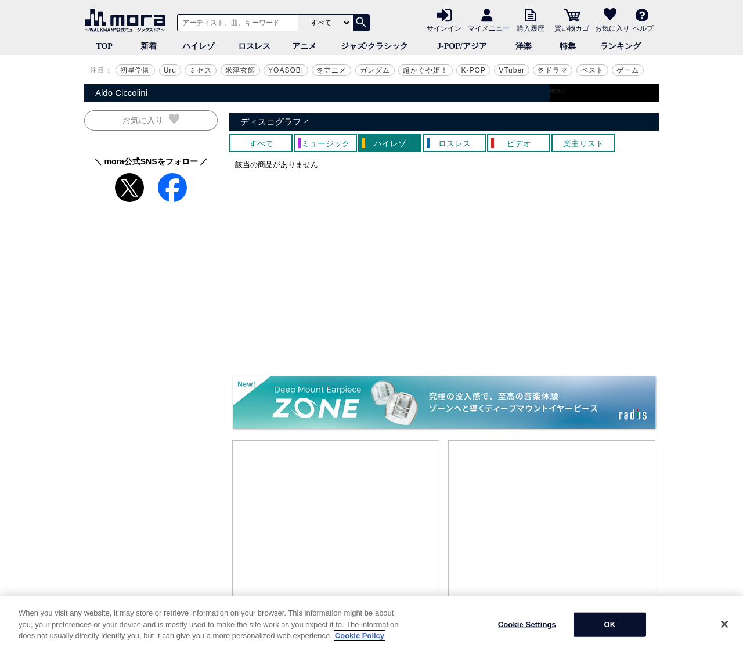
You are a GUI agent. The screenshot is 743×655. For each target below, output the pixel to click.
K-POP (473, 70)
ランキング (620, 46)
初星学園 (135, 70)
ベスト (592, 70)
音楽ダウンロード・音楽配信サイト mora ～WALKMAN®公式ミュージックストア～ (127, 20)
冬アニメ (331, 70)
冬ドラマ (553, 70)
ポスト (558, 91)
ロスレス (254, 46)
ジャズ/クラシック (374, 46)
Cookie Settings (527, 624)
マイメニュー (489, 27)
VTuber (512, 70)
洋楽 (523, 46)
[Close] (724, 624)
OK (609, 624)
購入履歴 (530, 27)
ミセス (200, 70)
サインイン (444, 27)
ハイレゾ (198, 46)
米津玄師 (240, 70)
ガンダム (375, 70)
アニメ (304, 46)
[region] (371, 625)
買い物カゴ (571, 27)
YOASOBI (286, 70)
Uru (170, 70)
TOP (104, 46)
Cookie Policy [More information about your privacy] (359, 635)
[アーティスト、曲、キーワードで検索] (236, 23)
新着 (148, 46)
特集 (568, 46)
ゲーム (627, 70)
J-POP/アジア (462, 46)
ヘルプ (643, 27)
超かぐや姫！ (425, 70)
